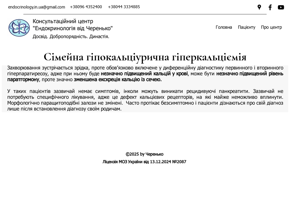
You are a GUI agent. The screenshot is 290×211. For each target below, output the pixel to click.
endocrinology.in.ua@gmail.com (36, 7)
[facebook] (270, 7)
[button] (246, 27)
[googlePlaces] (259, 7)
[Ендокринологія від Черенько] (281, 7)
